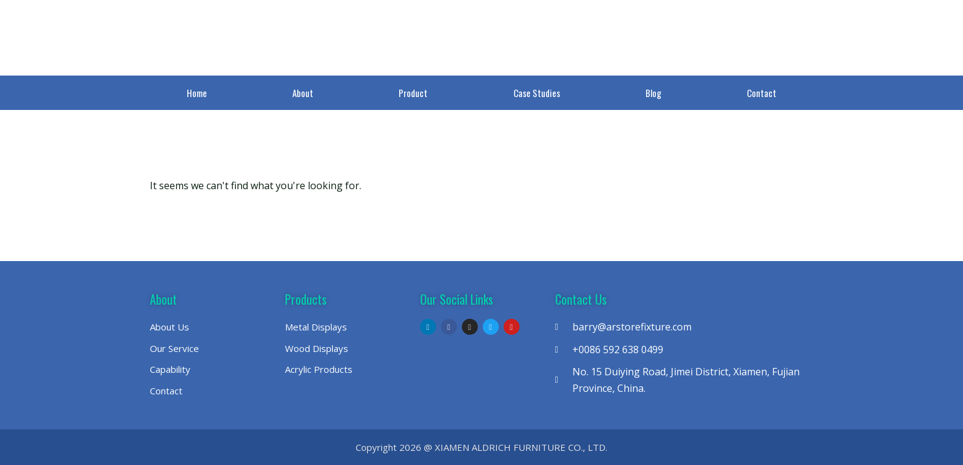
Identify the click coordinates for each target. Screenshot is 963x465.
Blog (653, 93)
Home (197, 93)
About (302, 93)
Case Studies (536, 93)
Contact (761, 93)
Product (413, 93)
